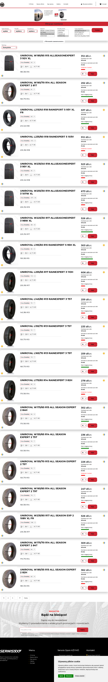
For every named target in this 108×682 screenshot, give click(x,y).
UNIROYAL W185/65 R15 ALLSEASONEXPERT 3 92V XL (47, 57)
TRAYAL (63, 32)
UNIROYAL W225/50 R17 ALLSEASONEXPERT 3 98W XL (47, 219)
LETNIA (47, 32)
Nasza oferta (40, 4)
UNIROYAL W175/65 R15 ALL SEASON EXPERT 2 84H (48, 409)
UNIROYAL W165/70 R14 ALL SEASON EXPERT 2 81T (43, 84)
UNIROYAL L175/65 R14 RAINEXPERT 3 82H (46, 380)
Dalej (26, 598)
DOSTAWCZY (82, 32)
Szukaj (97, 30)
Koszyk (103, 4)
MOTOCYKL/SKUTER (82, 36)
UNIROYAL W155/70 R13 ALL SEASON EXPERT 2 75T (48, 463)
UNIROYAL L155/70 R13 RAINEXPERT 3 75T (46, 326)
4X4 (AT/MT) (82, 34)
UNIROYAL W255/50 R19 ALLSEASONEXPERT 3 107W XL (47, 192)
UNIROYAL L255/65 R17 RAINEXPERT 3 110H (46, 271)
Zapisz (82, 630)
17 (19, 598)
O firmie (31, 4)
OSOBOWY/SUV (82, 31)
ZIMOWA (47, 36)
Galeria (58, 4)
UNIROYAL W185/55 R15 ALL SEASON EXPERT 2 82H (48, 571)
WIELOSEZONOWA (47, 34)
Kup (92, 74)
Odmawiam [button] (69, 676)
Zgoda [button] (61, 676)
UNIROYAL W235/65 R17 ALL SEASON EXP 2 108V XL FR (47, 517)
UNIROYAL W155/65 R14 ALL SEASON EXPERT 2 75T (43, 436)
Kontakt (66, 4)
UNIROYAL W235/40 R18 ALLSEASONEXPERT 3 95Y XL (48, 165)
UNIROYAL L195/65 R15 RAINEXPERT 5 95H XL (48, 244)
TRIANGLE (63, 34)
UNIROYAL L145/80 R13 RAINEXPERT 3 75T (46, 299)
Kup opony (50, 4)
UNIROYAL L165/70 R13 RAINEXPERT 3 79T (46, 353)
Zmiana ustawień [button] (79, 676)
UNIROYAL (63, 36)
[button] (23, 15)
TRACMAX (63, 31)
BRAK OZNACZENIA (47, 31)
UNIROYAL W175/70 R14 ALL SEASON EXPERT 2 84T (43, 544)
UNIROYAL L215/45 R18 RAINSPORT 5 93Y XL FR (47, 111)
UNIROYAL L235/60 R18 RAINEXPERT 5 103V (47, 136)
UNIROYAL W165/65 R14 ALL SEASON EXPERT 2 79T (43, 490)
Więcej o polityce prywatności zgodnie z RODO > (32, 635)
